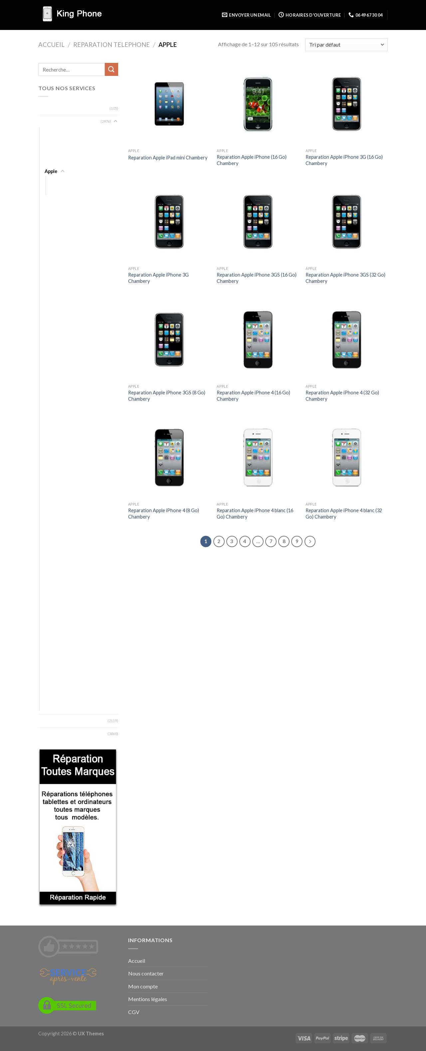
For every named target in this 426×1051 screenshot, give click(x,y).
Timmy (52, 658)
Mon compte (143, 986)
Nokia (51, 551)
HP (48, 406)
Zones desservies (57, 734)
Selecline (54, 609)
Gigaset (53, 358)
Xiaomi (52, 696)
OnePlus (54, 571)
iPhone (58, 190)
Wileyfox (54, 687)
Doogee (53, 300)
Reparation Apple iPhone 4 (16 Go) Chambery (253, 396)
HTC (49, 416)
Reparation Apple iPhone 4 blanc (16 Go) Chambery (255, 514)
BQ (48, 271)
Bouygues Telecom (65, 261)
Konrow (53, 455)
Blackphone (57, 232)
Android (53, 161)
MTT (50, 532)
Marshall (53, 493)
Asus (50, 213)
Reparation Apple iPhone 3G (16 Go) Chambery (344, 160)
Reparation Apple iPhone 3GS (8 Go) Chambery (166, 396)
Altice (51, 152)
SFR (49, 619)
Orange (53, 580)
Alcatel (52, 142)
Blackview (55, 242)
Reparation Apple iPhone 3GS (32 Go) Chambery (345, 278)
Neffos (52, 541)
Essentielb (56, 338)
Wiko (50, 677)
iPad (55, 181)
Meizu (51, 503)
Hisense (53, 387)
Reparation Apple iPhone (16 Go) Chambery (252, 160)
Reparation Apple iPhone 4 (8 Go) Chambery (163, 514)
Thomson (55, 648)
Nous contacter (146, 973)
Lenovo (53, 464)
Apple (51, 171)
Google (53, 368)
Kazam (52, 435)
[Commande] (346, 44)
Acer (50, 132)
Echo (50, 319)
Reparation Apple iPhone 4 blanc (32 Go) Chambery (344, 514)
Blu (48, 252)
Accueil (51, 44)
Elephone (55, 329)
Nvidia (51, 561)
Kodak (51, 445)
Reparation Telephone (111, 44)
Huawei (52, 426)
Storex (52, 638)
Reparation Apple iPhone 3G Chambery (158, 278)
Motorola (55, 522)
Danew (52, 290)
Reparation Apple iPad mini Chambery (167, 157)
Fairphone (55, 348)
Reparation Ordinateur (64, 108)
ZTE (49, 706)
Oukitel (52, 590)
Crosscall (54, 281)
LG (47, 474)
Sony (50, 629)
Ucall (50, 667)
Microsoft (55, 513)
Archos (52, 203)
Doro (50, 310)
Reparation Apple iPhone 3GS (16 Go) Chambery (257, 278)
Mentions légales (147, 999)
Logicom (54, 484)
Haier (50, 377)
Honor (52, 397)
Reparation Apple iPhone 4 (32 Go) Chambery (342, 396)
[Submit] (111, 69)
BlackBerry (56, 223)
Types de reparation (61, 721)
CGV (133, 1012)
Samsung (54, 600)
